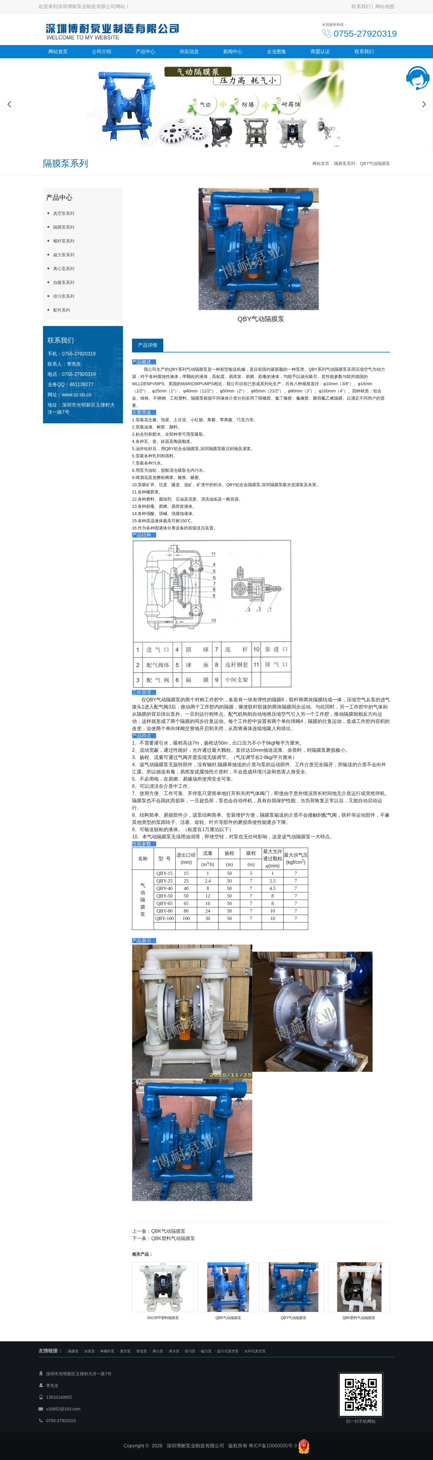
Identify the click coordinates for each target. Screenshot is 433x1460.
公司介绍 (101, 51)
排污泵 (190, 1351)
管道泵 (141, 1351)
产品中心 (145, 51)
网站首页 (58, 51)
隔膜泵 (73, 1351)
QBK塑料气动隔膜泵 (173, 1238)
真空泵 (125, 1351)
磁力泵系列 (60, 254)
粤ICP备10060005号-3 (273, 1446)
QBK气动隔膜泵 (168, 1231)
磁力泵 (206, 1351)
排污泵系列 (60, 296)
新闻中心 (232, 51)
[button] (206, 146)
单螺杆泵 (107, 1351)
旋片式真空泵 (228, 1351)
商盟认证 (320, 51)
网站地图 (385, 6)
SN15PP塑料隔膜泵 (163, 1318)
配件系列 (58, 309)
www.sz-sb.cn (76, 394)
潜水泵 (174, 1351)
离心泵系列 (60, 268)
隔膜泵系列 (344, 163)
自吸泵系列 (60, 282)
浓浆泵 (89, 1351)
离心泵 (157, 1351)
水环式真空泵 (255, 1351)
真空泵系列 (60, 213)
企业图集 (276, 51)
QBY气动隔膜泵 (375, 163)
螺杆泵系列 (60, 240)
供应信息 (189, 51)
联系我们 (361, 6)
